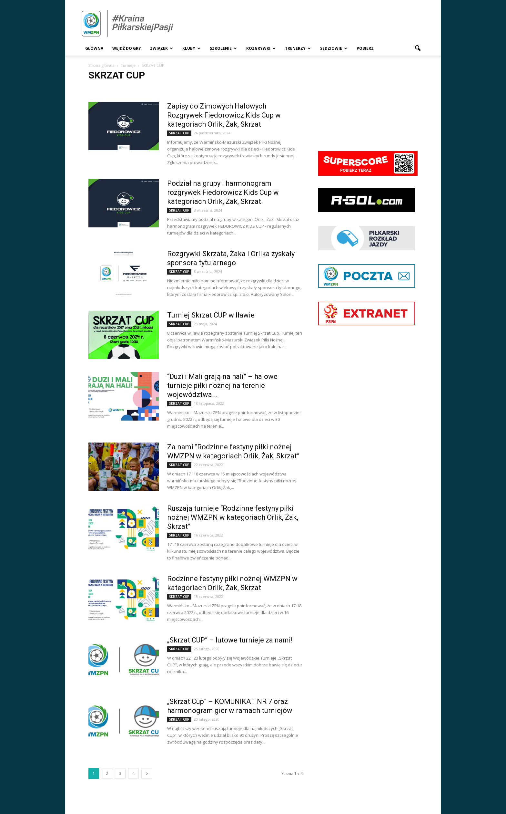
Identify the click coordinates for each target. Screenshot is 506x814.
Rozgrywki (261, 48)
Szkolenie (223, 48)
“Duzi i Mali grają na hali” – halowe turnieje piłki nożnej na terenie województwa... (222, 385)
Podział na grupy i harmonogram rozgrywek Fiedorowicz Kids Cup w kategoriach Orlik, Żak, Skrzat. (223, 192)
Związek (161, 48)
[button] (417, 48)
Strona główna (101, 65)
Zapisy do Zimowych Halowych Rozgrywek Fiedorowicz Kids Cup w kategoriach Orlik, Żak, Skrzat (224, 115)
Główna (94, 48)
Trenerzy (298, 48)
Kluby (191, 48)
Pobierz (365, 48)
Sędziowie (333, 48)
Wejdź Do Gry (126, 48)
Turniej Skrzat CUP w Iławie (211, 315)
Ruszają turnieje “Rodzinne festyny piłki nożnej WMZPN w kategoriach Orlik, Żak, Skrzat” (232, 517)
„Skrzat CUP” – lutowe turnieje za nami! (230, 640)
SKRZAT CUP (179, 133)
